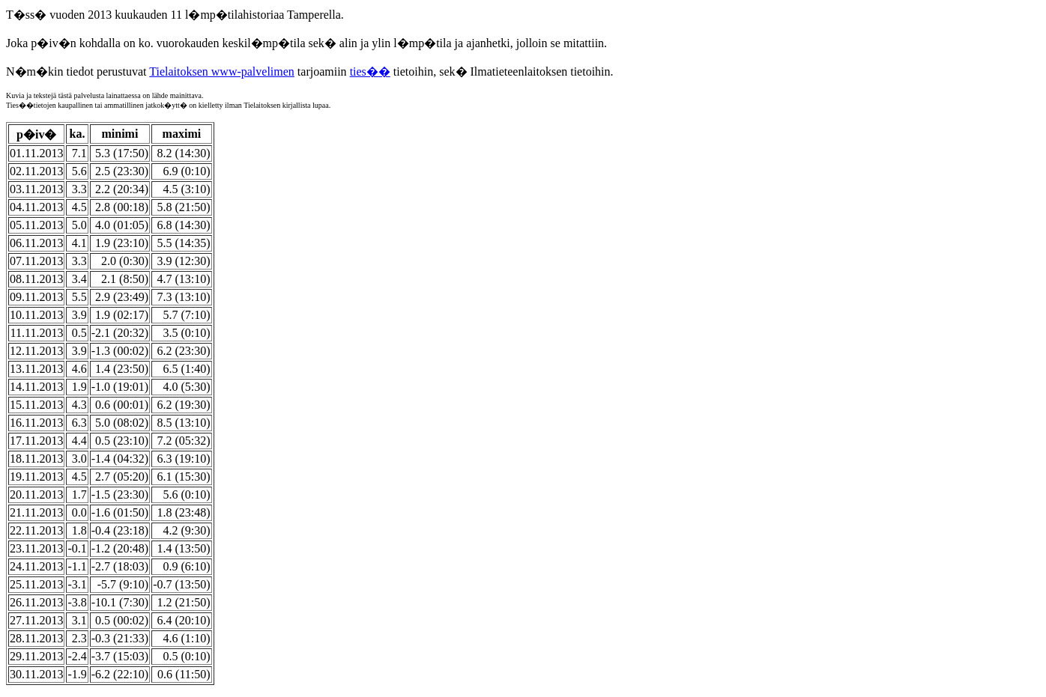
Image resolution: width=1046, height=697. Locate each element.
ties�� (370, 71)
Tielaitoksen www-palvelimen (221, 71)
